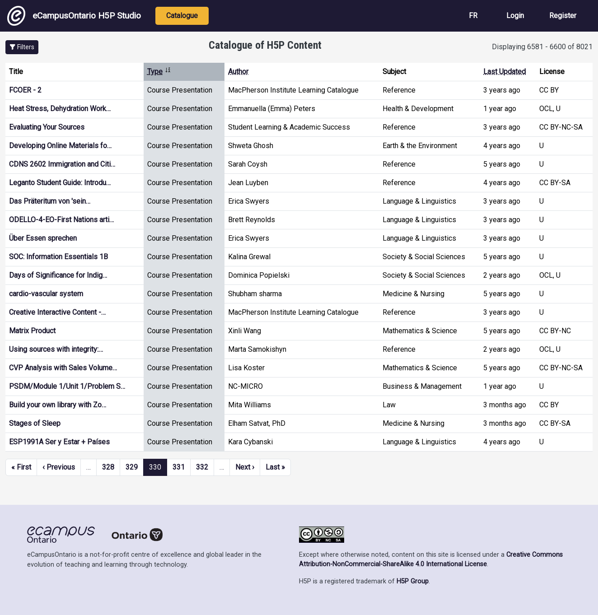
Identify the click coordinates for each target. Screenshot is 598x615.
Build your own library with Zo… (57, 405)
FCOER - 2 (25, 90)
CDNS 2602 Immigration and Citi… (62, 164)
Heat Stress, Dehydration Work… (60, 108)
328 (108, 467)
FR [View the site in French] (473, 15)
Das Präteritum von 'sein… (49, 201)
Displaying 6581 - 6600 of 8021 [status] (542, 46)
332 (202, 467)
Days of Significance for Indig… (58, 275)
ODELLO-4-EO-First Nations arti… (61, 219)
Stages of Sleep (35, 423)
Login (515, 15)
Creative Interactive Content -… (57, 312)
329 (132, 467)
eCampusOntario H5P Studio (74, 16)
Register (562, 15)
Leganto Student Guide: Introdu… (60, 182)
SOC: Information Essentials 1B (58, 256)
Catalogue (182, 15)
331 (179, 467)
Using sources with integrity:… (56, 349)
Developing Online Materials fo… (60, 145)
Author (238, 71)
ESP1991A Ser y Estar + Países (59, 442)
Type (159, 71)
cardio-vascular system (46, 293)
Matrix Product (32, 330)
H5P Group (413, 581)
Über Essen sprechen (43, 238)
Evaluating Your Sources (46, 127)
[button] (21, 47)
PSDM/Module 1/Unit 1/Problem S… (67, 386)
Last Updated (504, 71)
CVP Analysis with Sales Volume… (63, 367)
